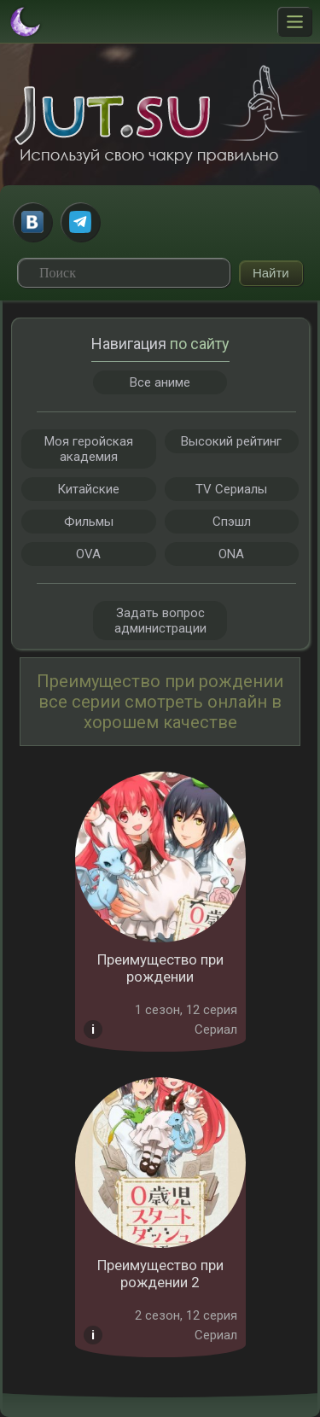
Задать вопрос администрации (160, 620)
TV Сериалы (231, 489)
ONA (231, 554)
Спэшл (231, 521)
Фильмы (88, 521)
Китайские (88, 489)
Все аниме (160, 382)
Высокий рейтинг (231, 441)
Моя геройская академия (88, 449)
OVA (88, 554)
